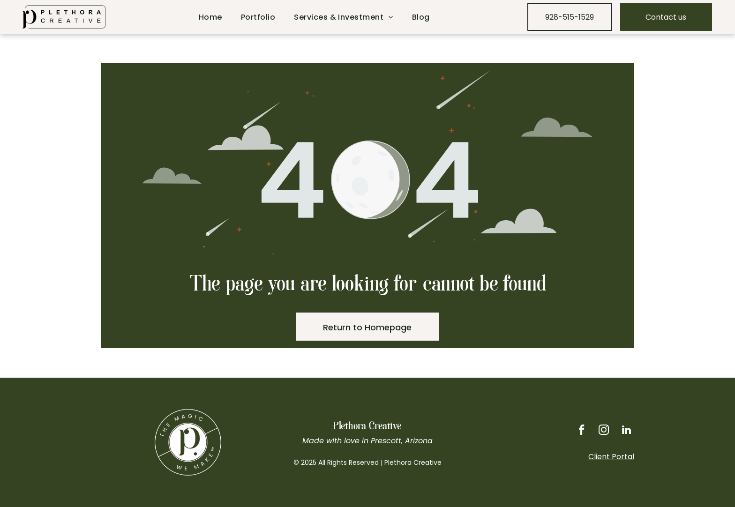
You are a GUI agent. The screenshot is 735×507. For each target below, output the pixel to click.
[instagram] (602, 430)
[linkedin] (626, 430)
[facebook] (579, 430)
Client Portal (611, 457)
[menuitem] (210, 17)
